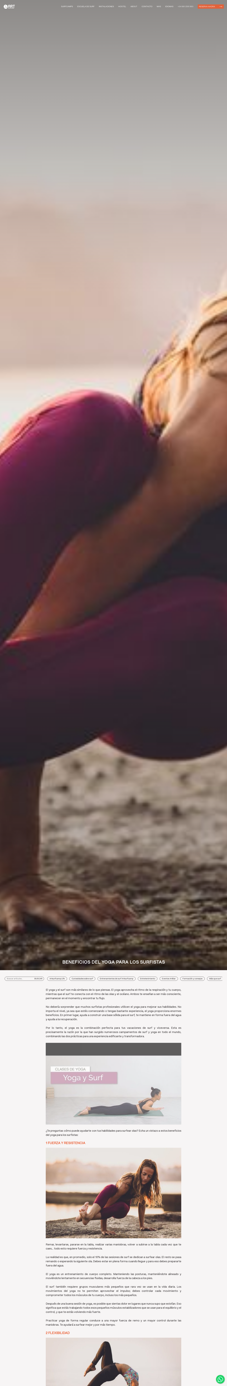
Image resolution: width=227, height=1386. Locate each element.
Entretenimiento (147, 979)
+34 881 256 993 (185, 7)
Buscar (38, 979)
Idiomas (169, 6)
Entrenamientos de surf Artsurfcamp (116, 979)
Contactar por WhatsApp (220, 1379)
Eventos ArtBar (169, 979)
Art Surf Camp (10, 6)
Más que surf (215, 979)
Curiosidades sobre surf (82, 979)
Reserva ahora (207, 6)
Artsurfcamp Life (57, 979)
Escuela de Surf (86, 7)
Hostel (122, 7)
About (133, 7)
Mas (159, 6)
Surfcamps (67, 7)
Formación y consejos (192, 979)
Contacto (147, 7)
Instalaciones (106, 7)
